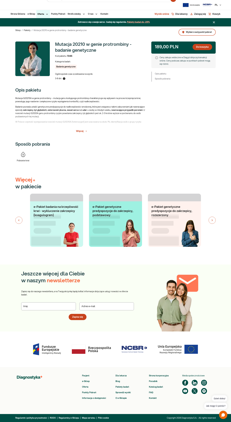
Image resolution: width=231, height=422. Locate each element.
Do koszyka (202, 47)
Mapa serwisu (88, 418)
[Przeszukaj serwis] (108, 5)
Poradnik (153, 381)
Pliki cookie (103, 418)
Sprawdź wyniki (123, 393)
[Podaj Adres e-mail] (106, 306)
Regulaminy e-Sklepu (69, 418)
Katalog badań (156, 387)
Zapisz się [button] (77, 317)
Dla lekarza (121, 376)
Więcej (82, 131)
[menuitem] (17, 14)
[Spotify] (204, 391)
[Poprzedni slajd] (18, 220)
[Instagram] (204, 383)
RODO (53, 418)
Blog (118, 381)
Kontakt (153, 398)
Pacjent (85, 376)
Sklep (18, 30)
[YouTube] (185, 391)
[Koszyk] (214, 14)
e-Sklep (86, 381)
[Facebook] (185, 383)
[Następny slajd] (212, 220)
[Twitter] (195, 391)
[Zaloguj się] (198, 14)
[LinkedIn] (195, 383)
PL (218, 5)
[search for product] (173, 5)
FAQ (151, 393)
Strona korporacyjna (159, 376)
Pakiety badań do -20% (138, 22)
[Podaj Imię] (48, 306)
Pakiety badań (122, 387)
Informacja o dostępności (94, 398)
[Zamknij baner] (214, 22)
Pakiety (27, 30)
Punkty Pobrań (89, 393)
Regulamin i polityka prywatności (31, 418)
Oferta (85, 387)
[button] (66, 67)
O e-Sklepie (121, 398)
